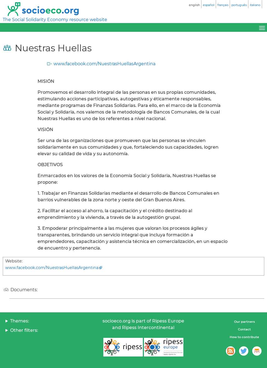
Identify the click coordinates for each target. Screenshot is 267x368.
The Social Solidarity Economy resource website (55, 19)
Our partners (244, 322)
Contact (244, 329)
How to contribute (244, 337)
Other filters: (24, 330)
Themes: (19, 321)
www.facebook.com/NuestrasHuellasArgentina (104, 63)
